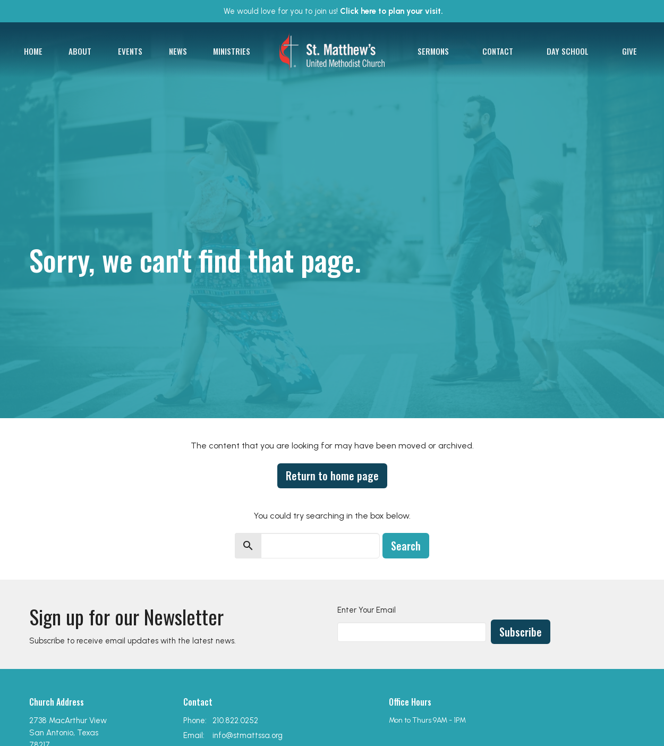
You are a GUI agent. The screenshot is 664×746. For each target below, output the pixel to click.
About (80, 51)
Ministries (231, 51)
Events (130, 51)
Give (629, 51)
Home (33, 51)
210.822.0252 (235, 720)
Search (406, 546)
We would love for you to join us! (333, 11)
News (178, 51)
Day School (568, 51)
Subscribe (520, 632)
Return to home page (332, 476)
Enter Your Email (366, 610)
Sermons (433, 51)
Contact (497, 51)
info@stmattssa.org (247, 735)
